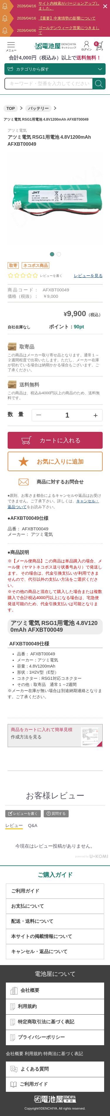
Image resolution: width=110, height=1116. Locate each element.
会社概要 (24, 990)
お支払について (27, 906)
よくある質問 (29, 1069)
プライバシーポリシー (37, 1037)
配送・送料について (32, 921)
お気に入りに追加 (51, 461)
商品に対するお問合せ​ (51, 481)
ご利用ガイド (25, 890)
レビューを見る (88, 276)
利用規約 (23, 1007)
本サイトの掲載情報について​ (41, 936)
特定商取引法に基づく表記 (42, 1022)
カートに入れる (51, 440)
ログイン (86, 46)
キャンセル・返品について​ (39, 951)
